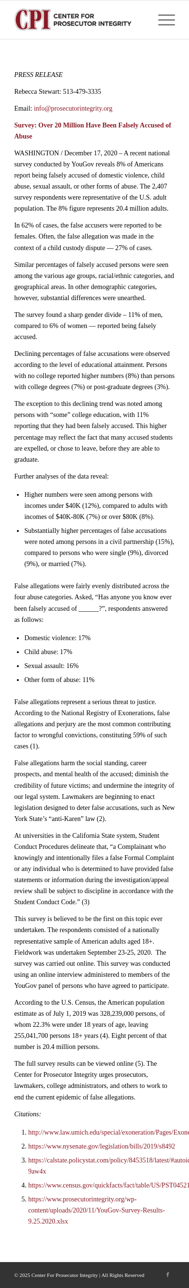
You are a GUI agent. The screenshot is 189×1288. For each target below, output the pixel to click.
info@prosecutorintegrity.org (73, 108)
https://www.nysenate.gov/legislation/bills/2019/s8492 (101, 1146)
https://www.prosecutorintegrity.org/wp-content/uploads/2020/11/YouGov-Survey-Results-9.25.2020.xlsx (96, 1210)
